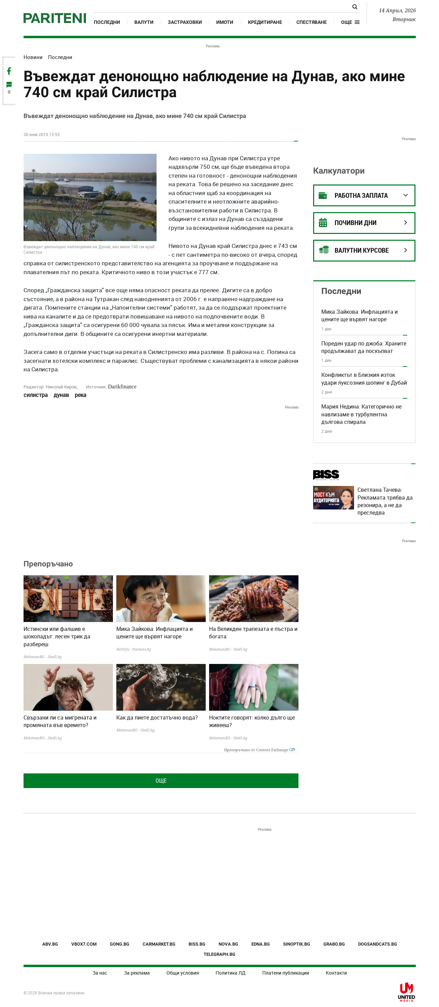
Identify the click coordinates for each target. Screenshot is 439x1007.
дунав (61, 395)
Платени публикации (285, 972)
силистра (36, 395)
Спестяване (311, 22)
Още (161, 780)
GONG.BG (119, 944)
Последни (107, 22)
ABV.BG (50, 944)
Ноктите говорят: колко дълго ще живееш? (252, 721)
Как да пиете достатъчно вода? (157, 717)
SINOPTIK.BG (296, 944)
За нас (99, 972)
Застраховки (185, 22)
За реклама (137, 972)
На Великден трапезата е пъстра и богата (253, 632)
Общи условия (182, 972)
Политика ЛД (231, 972)
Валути (143, 22)
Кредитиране (265, 22)
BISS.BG (197, 944)
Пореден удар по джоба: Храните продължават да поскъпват (363, 347)
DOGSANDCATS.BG (377, 944)
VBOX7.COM (84, 944)
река (80, 395)
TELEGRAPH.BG (219, 954)
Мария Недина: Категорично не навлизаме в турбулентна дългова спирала (361, 414)
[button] (350, 22)
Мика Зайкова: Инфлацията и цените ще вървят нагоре (154, 632)
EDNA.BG (260, 944)
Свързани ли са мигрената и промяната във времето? (60, 721)
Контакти (336, 972)
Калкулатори (339, 171)
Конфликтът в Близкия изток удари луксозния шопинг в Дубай (364, 378)
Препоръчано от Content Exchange (259, 749)
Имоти (224, 22)
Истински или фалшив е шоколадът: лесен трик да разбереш (57, 636)
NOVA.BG (228, 944)
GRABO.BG (334, 944)
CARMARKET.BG (159, 944)
